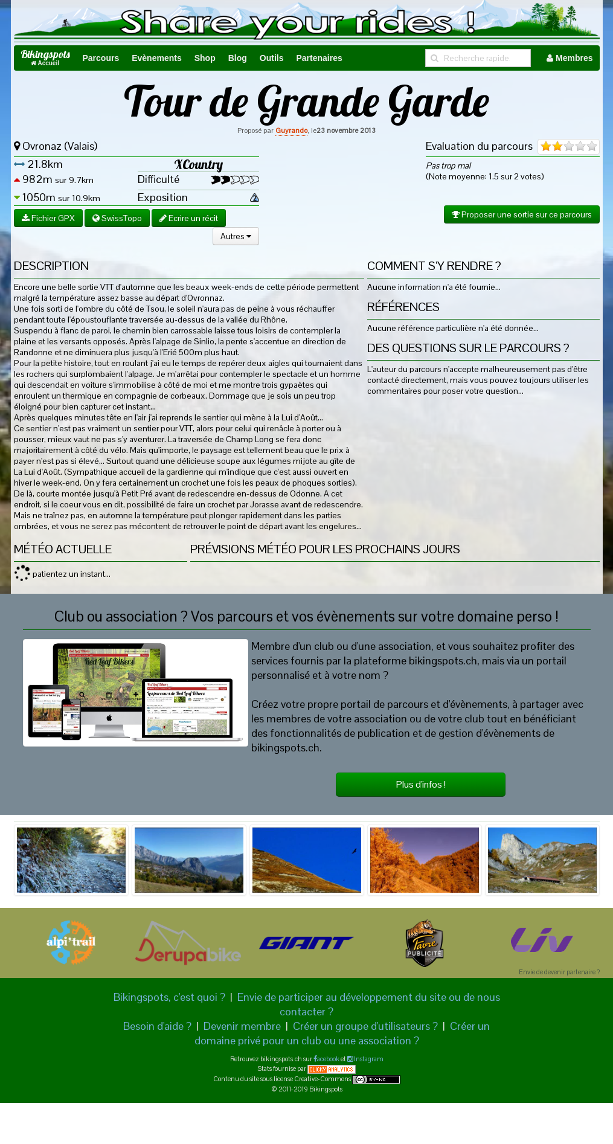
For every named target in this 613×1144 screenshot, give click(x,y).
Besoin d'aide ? (157, 1026)
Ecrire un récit (188, 218)
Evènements (156, 58)
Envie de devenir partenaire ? (559, 972)
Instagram (368, 1059)
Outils (272, 58)
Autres (235, 236)
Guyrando (291, 130)
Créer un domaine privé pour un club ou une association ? (342, 1033)
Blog (237, 58)
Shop (205, 58)
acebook (328, 1059)
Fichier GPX (48, 218)
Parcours (101, 58)
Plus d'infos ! (421, 784)
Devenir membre (242, 1026)
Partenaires (319, 58)
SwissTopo (117, 218)
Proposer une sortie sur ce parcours (522, 214)
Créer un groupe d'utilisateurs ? (365, 1026)
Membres (569, 58)
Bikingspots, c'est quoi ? (169, 997)
